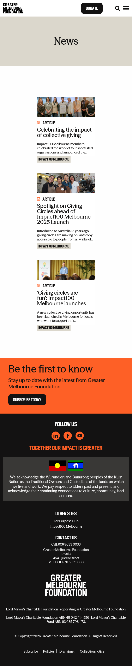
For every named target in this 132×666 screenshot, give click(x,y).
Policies (48, 651)
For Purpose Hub (66, 521)
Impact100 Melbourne (53, 159)
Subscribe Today (27, 399)
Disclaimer (67, 651)
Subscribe (31, 651)
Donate (92, 8)
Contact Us (66, 538)
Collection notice (92, 651)
